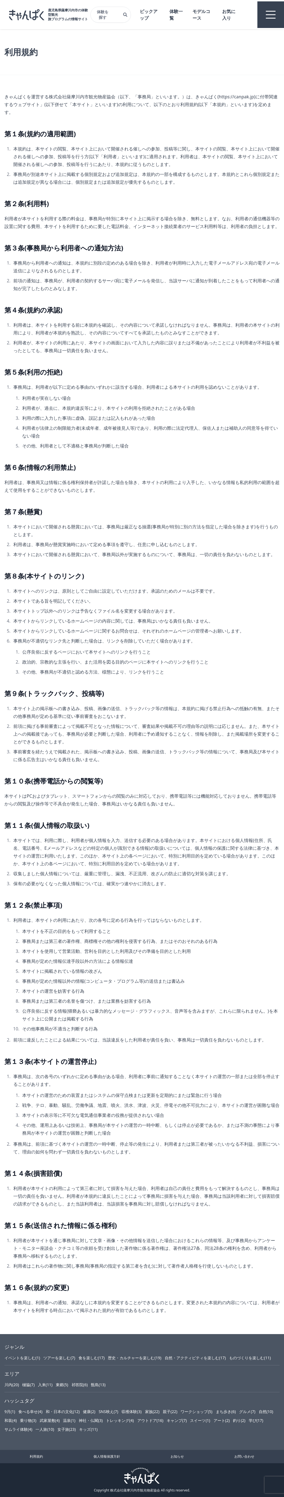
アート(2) (222, 1420)
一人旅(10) (45, 1429)
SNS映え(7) (108, 1411)
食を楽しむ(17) (91, 1357)
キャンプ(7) (177, 1420)
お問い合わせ (244, 1456)
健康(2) (89, 1411)
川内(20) (11, 1384)
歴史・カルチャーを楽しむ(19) (134, 1357)
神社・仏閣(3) (91, 1420)
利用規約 (36, 1456)
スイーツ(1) (200, 1420)
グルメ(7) (247, 1411)
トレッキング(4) (120, 1420)
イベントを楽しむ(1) (22, 1357)
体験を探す (112, 14)
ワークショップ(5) (196, 1411)
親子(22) (170, 1411)
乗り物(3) (28, 1420)
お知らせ (177, 1456)
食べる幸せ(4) (30, 1411)
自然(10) (266, 1411)
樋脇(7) (28, 1384)
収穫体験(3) (131, 1411)
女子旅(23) (66, 1429)
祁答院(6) (80, 1384)
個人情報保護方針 (106, 1456)
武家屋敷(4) (50, 1420)
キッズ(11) (88, 1429)
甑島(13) (98, 1384)
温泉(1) (69, 1420)
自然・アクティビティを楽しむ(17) (195, 1357)
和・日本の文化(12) (63, 1411)
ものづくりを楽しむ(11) (250, 1357)
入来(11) (45, 1384)
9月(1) (9, 1411)
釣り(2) (239, 1420)
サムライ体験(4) (18, 1429)
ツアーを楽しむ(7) (59, 1357)
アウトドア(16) (150, 1420)
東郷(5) (62, 1384)
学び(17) (256, 1420)
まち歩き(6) (226, 1411)
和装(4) (10, 1420)
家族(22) (152, 1411)
